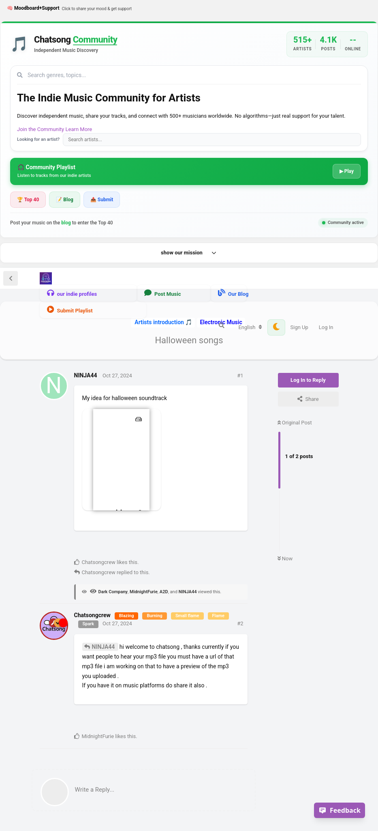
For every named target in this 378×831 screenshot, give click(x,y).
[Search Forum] (221, 325)
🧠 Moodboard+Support (69, 8)
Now (285, 558)
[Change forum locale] (250, 327)
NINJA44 (104, 647)
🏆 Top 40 (28, 199)
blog (66, 223)
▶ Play (347, 171)
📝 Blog (64, 199)
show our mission (189, 253)
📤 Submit (101, 199)
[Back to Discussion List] (10, 278)
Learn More (79, 129)
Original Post (295, 423)
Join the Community (40, 129)
